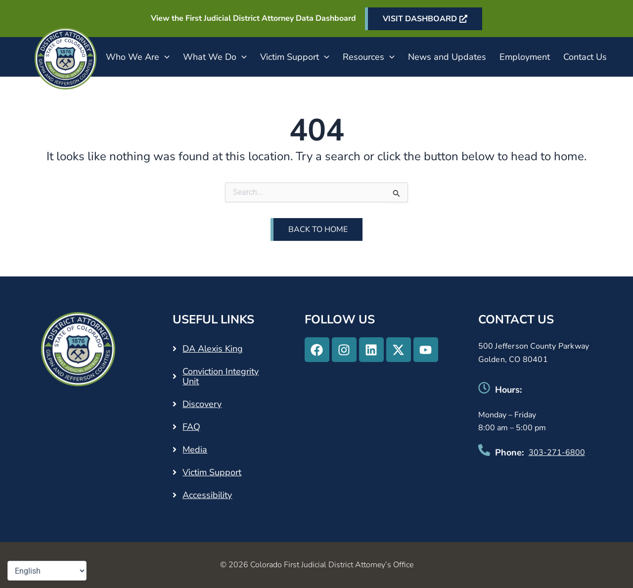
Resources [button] (369, 57)
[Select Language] (47, 571)
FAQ (191, 427)
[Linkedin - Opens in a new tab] (371, 349)
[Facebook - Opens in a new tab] (317, 349)
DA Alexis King (212, 349)
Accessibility (207, 495)
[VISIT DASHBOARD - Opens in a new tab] (423, 18)
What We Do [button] (215, 57)
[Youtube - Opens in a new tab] (425, 349)
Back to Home (318, 229)
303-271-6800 (557, 452)
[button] (164, 57)
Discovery (202, 404)
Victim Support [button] (294, 57)
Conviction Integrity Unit (220, 376)
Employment (524, 57)
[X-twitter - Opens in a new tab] (398, 349)
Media (194, 449)
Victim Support (211, 472)
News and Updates (447, 57)
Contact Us (585, 57)
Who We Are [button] (138, 57)
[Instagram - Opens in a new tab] (344, 349)
